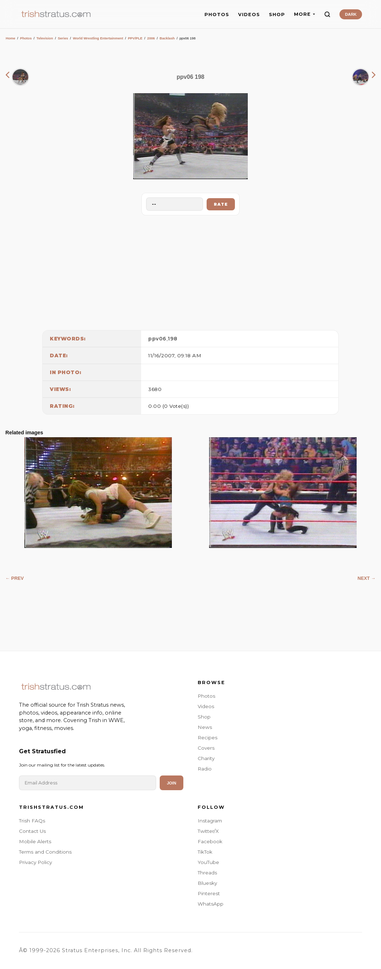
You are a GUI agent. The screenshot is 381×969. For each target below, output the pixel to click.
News (205, 727)
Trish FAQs (32, 821)
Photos (26, 38)
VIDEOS (249, 14)
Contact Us (32, 831)
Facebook (210, 841)
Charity (206, 758)
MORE (304, 14)
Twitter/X (208, 831)
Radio (205, 769)
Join (171, 783)
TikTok (205, 852)
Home (10, 38)
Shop (204, 717)
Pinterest (209, 893)
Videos (206, 706)
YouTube (208, 862)
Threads (207, 872)
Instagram (210, 821)
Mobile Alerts (35, 841)
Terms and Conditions (45, 852)
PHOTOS (216, 14)
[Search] (327, 14)
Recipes (207, 737)
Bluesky (207, 883)
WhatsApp (210, 904)
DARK (350, 14)
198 (173, 339)
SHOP (277, 14)
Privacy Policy (35, 862)
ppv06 (157, 339)
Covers (206, 748)
